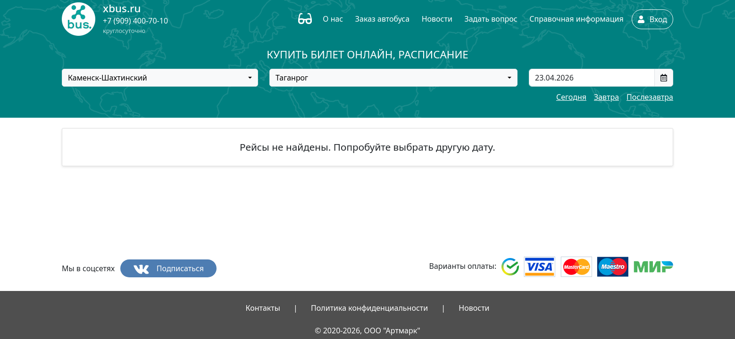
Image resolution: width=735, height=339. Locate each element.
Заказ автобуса (382, 19)
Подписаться (169, 268)
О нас (333, 19)
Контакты (262, 308)
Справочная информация (576, 19)
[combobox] (160, 78)
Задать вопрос (490, 19)
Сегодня (571, 97)
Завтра (606, 97)
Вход (652, 19)
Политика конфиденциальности (369, 308)
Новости (437, 19)
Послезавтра (649, 97)
